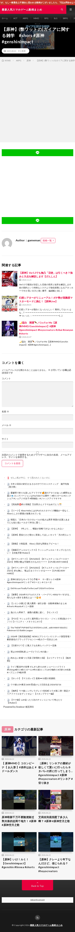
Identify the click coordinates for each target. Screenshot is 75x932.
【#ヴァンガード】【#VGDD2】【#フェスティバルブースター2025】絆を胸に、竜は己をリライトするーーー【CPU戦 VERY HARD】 (38, 570)
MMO (36, 18)
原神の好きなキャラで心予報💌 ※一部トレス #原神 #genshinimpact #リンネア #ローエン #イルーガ (34, 581)
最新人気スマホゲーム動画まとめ (46, 925)
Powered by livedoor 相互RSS (18, 706)
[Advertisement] (37, 101)
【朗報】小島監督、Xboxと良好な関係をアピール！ (35, 543)
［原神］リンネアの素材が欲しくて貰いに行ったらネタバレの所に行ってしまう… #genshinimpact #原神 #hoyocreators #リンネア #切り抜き (55, 773)
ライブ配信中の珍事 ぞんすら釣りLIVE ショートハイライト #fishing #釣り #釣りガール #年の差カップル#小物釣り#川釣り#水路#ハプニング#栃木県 (39, 669)
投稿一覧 (47, 240)
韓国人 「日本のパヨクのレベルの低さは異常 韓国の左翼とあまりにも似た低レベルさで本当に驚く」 (38, 521)
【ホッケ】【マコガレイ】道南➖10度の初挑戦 (33, 678)
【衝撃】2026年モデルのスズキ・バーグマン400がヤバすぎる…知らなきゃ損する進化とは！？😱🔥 (39, 596)
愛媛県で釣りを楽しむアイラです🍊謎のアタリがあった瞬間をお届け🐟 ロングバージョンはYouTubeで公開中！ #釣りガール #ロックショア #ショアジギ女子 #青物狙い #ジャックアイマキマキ (39, 495)
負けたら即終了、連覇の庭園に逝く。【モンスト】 (35, 612)
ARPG (25, 18)
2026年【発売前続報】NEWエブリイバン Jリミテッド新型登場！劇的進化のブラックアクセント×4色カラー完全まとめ (39, 638)
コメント (6, 378)
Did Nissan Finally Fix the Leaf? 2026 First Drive (32, 588)
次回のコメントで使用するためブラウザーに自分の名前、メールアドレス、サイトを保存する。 (37, 456)
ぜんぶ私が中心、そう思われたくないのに (30, 477)
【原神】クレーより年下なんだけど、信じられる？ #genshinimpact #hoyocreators (54, 865)
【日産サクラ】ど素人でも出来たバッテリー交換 (33, 645)
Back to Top (37, 886)
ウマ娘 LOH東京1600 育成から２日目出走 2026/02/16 (36, 684)
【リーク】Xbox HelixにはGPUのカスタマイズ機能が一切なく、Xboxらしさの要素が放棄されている (39, 512)
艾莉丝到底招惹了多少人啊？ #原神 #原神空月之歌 (54, 819)
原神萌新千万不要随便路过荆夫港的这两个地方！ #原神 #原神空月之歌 (19, 821)
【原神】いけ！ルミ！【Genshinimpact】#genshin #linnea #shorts (18, 863)
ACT (15, 18)
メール (6, 425)
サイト (5, 439)
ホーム (5, 18)
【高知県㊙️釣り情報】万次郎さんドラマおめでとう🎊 (36, 504)
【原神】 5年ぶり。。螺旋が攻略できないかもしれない (37, 528)
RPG (46, 18)
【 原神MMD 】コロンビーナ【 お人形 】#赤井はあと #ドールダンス (19, 767)
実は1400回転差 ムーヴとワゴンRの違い (29, 651)
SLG (55, 18)
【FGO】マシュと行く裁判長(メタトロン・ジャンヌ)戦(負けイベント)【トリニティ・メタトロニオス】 (39, 620)
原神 (23, 51)
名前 (5, 411)
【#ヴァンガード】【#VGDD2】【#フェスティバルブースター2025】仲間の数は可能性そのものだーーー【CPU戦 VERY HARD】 (38, 560)
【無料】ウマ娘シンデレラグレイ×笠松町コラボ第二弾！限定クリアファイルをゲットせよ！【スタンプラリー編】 (38, 692)
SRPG (65, 18)
